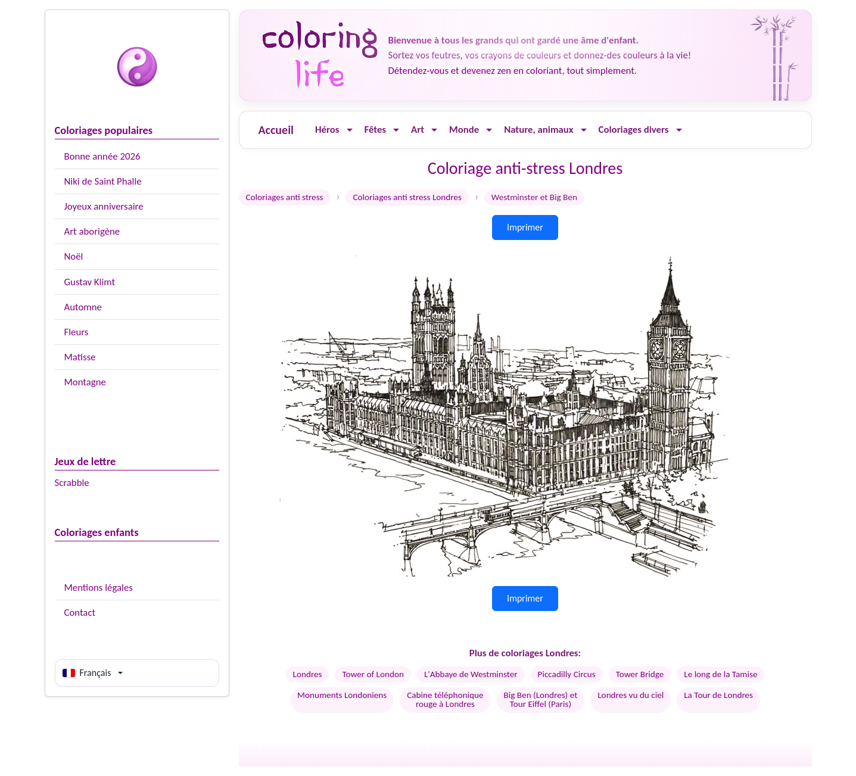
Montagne (85, 382)
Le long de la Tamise (720, 674)
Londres (307, 674)
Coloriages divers (634, 129)
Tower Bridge (640, 674)
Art (417, 129)
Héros (327, 129)
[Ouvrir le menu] (349, 130)
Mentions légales (98, 587)
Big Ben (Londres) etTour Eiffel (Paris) (541, 699)
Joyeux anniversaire (104, 206)
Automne (83, 307)
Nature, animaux (538, 129)
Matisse (80, 357)
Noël (73, 256)
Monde (464, 129)
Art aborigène (92, 231)
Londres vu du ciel (630, 695)
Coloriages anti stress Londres (407, 197)
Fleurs (76, 332)
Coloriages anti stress (284, 197)
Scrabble (72, 482)
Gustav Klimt (90, 282)
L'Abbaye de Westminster (471, 674)
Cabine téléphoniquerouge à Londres (445, 699)
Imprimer (525, 227)
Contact (80, 612)
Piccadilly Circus (567, 674)
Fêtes (376, 129)
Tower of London (372, 674)
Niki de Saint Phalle (103, 181)
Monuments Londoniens (342, 695)
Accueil (276, 130)
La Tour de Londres (718, 695)
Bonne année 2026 (102, 156)
